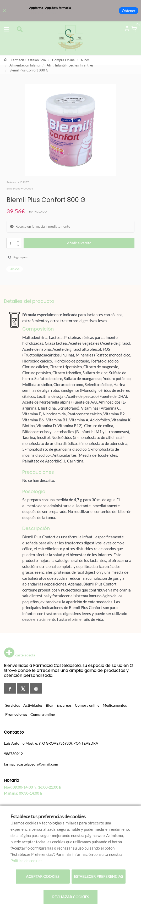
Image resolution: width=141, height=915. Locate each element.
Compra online (87, 705)
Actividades (32, 705)
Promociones (16, 714)
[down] (18, 244)
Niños (85, 60)
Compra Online (63, 60)
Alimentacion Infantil (24, 65)
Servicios (12, 705)
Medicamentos (115, 705)
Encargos (64, 705)
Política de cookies (26, 860)
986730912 (13, 753)
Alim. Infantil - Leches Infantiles (70, 65)
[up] (18, 240)
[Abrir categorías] (6, 29)
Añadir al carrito (79, 243)
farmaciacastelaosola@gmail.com (31, 764)
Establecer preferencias (98, 876)
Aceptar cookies (42, 876)
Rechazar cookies (70, 897)
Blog (49, 705)
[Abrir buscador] (20, 29)
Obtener (128, 10)
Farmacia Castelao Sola (28, 60)
